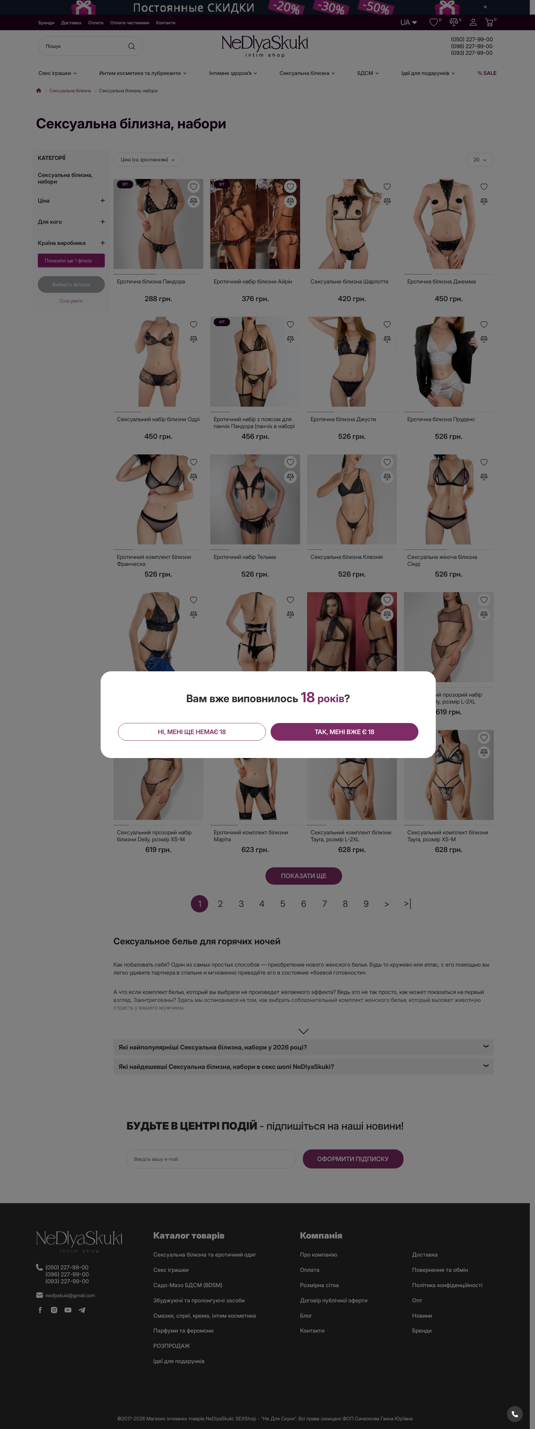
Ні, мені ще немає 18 (192, 731)
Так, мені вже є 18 (344, 731)
